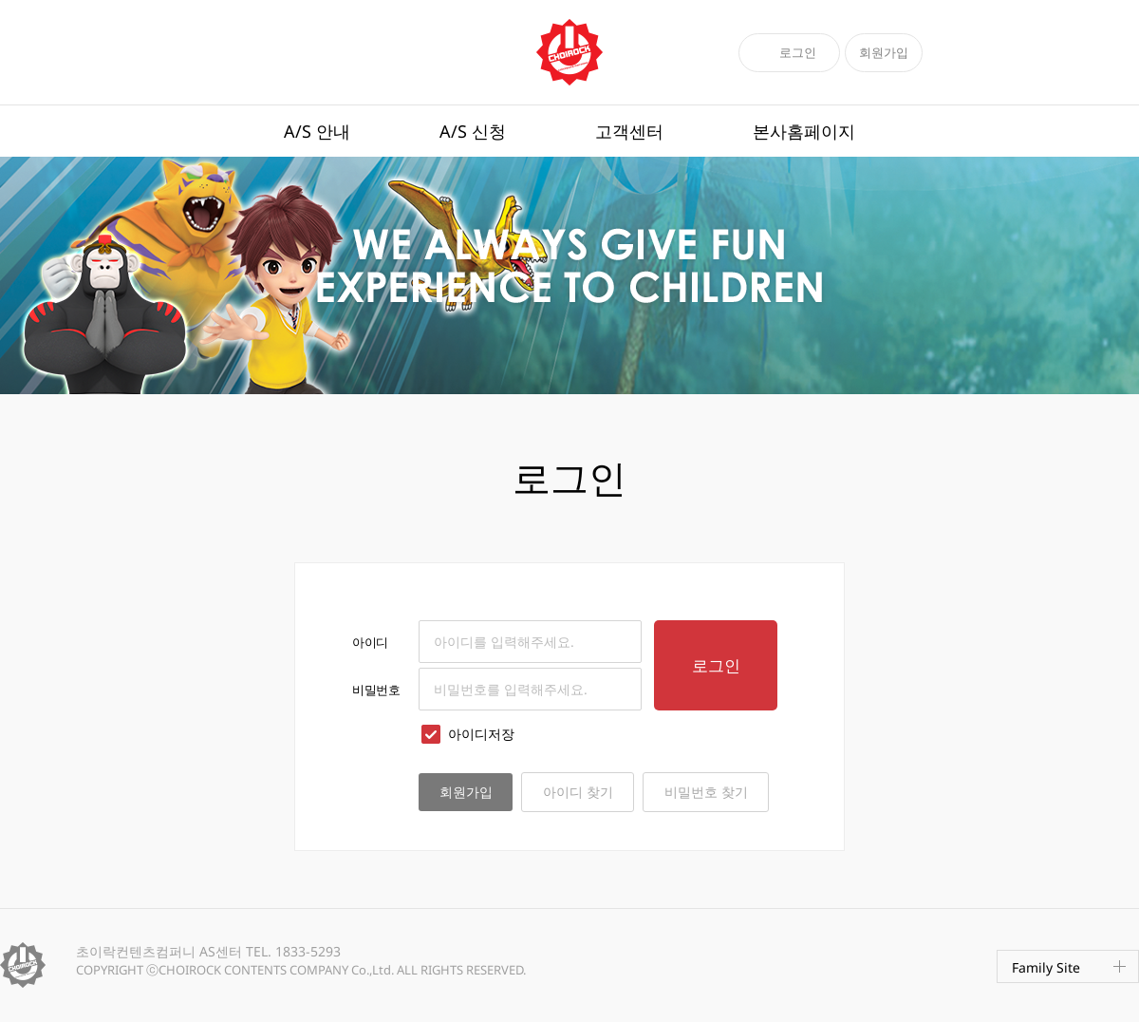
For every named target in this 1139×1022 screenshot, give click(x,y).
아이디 (370, 642)
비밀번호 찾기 (706, 792)
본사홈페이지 (804, 131)
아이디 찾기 (578, 792)
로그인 (797, 52)
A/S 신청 (472, 131)
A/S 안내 (317, 131)
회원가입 (883, 52)
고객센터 (629, 131)
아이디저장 (466, 734)
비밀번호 (376, 689)
